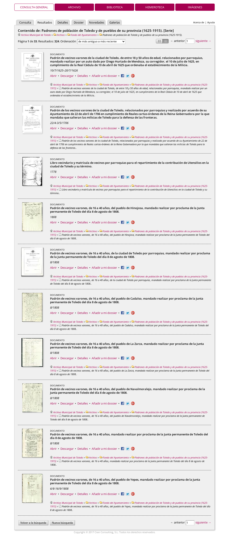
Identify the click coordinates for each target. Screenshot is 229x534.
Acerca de (198, 22)
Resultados (44, 22)
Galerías (114, 22)
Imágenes (195, 7)
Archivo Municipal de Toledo (34, 35)
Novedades (96, 22)
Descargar (67, 76)
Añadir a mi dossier (104, 76)
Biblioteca (115, 7)
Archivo (74, 7)
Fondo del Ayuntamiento (82, 35)
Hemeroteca (154, 7)
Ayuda (211, 22)
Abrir (53, 76)
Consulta (25, 22)
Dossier (79, 22)
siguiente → (203, 41)
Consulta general (34, 7)
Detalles (62, 22)
